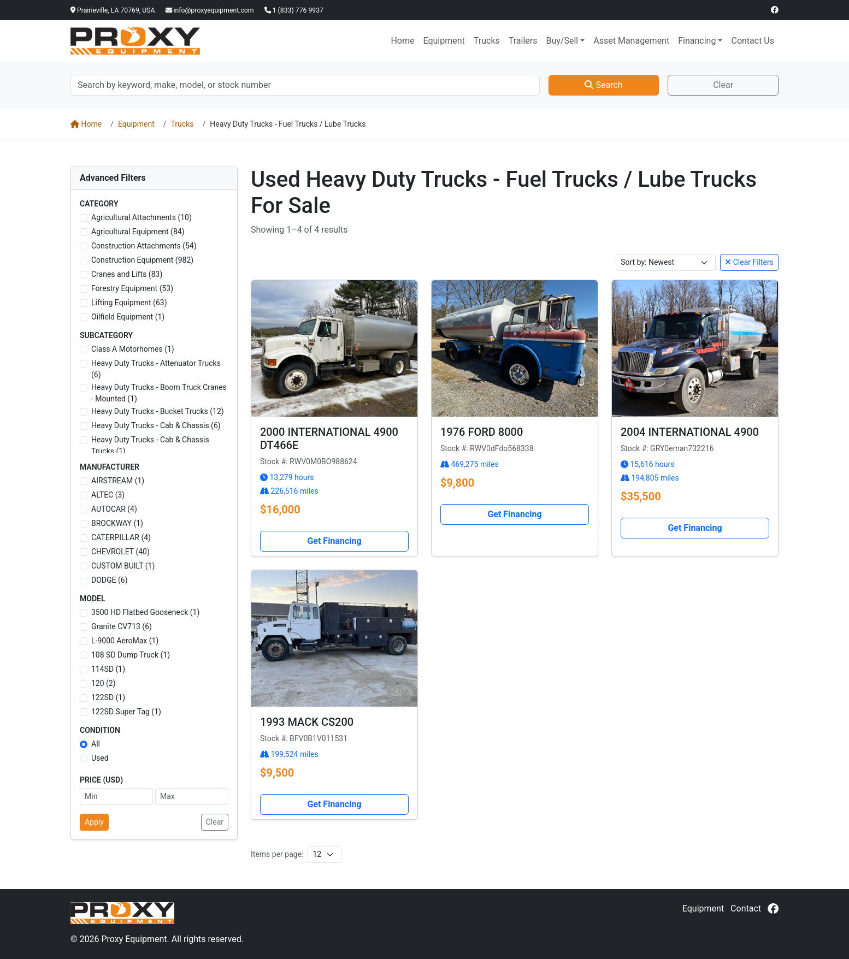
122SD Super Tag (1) (126, 711)
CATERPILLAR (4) (121, 537)
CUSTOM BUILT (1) (123, 565)
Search (603, 85)
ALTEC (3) (108, 494)
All (95, 743)
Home (402, 40)
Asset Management (631, 40)
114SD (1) (108, 669)
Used (100, 758)
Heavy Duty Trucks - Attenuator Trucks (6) (156, 369)
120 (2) (103, 683)
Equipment (443, 40)
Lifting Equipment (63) (129, 302)
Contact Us (752, 40)
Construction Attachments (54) (144, 245)
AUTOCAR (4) (114, 509)
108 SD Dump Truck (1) (130, 654)
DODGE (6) (109, 580)
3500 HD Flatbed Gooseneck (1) (145, 612)
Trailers (523, 40)
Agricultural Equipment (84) (138, 231)
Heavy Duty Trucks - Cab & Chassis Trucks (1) (150, 445)
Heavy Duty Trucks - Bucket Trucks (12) (157, 411)
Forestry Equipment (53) (132, 288)
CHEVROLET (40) (120, 551)
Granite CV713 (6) (121, 626)
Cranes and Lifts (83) (126, 274)
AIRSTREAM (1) (117, 480)
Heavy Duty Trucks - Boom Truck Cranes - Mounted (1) (159, 393)
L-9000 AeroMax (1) (124, 640)
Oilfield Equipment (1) (127, 316)
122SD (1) (108, 697)
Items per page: (277, 854)
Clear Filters (749, 262)
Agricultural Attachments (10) (141, 217)
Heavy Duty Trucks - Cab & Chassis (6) (156, 425)
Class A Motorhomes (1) (132, 349)
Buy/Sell (562, 40)
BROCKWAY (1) (117, 523)
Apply (94, 822)
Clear (723, 85)
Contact (745, 908)
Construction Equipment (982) (142, 260)
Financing (697, 40)
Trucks (487, 40)
